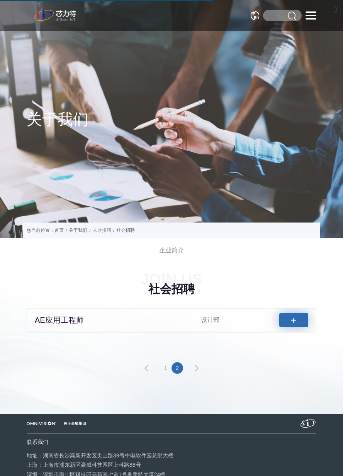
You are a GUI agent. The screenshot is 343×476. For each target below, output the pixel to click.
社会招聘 (125, 230)
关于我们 (78, 230)
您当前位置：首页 (45, 230)
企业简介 (171, 250)
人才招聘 (102, 230)
